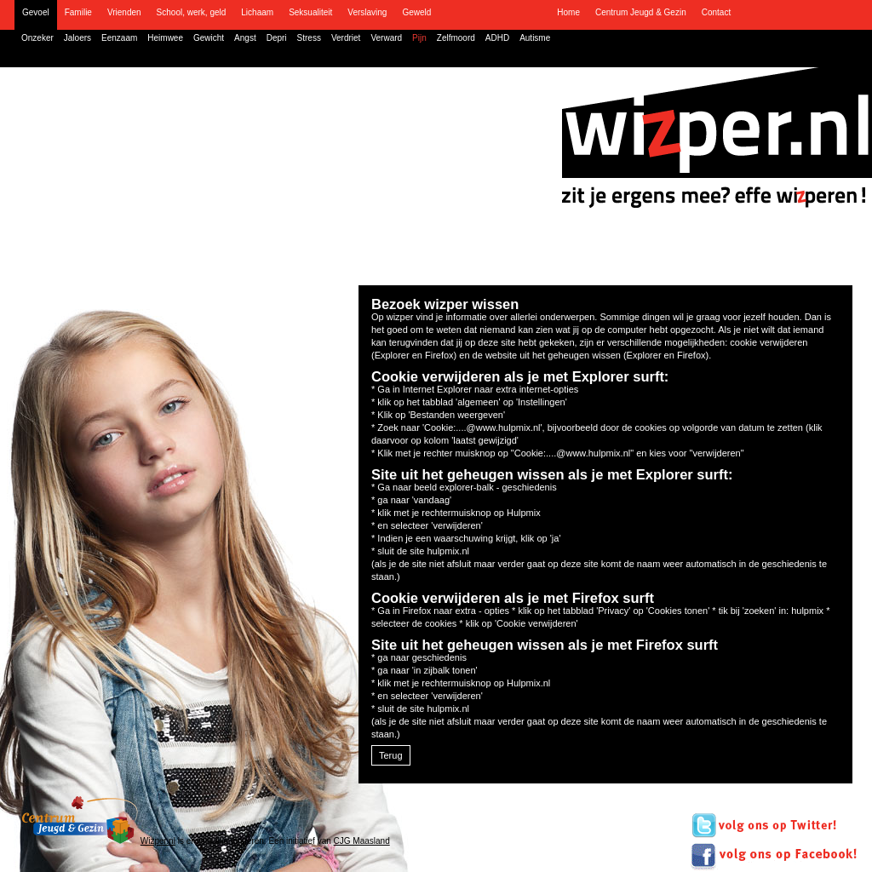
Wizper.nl (158, 841)
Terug (391, 755)
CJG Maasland (362, 841)
